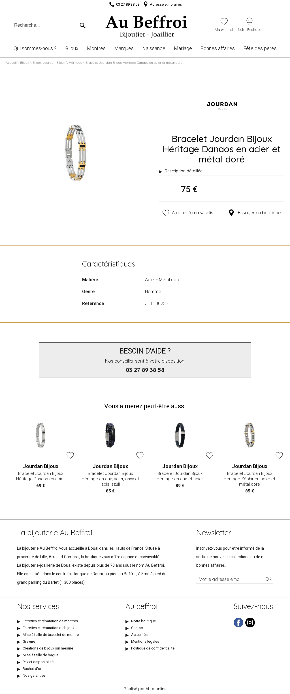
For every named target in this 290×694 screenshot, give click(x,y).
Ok (269, 579)
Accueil (11, 62)
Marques (124, 48)
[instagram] (250, 626)
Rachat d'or (32, 669)
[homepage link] (147, 25)
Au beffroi (141, 606)
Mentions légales (145, 641)
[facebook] (238, 626)
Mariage (183, 48)
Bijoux (71, 48)
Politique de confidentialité (152, 648)
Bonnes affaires (218, 48)
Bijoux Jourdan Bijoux (49, 62)
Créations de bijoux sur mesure (48, 648)
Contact (137, 628)
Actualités (139, 634)
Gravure (29, 641)
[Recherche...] (44, 25)
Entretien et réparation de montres (50, 621)
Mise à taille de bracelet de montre (51, 634)
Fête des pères (260, 48)
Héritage (75, 62)
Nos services (38, 606)
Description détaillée (183, 171)
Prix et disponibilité (38, 662)
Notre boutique (143, 621)
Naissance (153, 48)
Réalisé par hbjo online (145, 688)
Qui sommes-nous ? (35, 48)
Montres (96, 48)
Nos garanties (34, 675)
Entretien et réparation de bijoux (48, 628)
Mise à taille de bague (40, 655)
